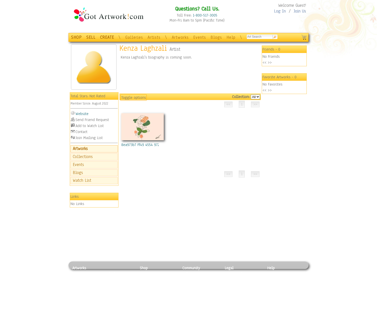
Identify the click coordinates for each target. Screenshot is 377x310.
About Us (274, 284)
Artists (154, 37)
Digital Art (80, 290)
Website (82, 113)
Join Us (300, 11)
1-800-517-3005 (205, 15)
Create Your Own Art (156, 307)
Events (199, 37)
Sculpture (80, 301)
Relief (109, 273)
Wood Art (112, 284)
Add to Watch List (90, 125)
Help (231, 37)
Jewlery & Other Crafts (120, 307)
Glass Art (112, 301)
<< (264, 62)
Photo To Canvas (153, 273)
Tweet (272, 307)
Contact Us (275, 273)
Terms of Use (235, 279)
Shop (144, 268)
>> (270, 62)
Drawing (79, 284)
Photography (82, 279)
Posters (146, 284)
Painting (79, 273)
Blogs (216, 37)
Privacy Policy (236, 273)
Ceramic (111, 290)
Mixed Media (82, 296)
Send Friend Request (92, 119)
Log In (280, 11)
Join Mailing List (89, 137)
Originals (147, 301)
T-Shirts (146, 296)
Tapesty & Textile (118, 296)
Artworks (180, 37)
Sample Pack (277, 279)
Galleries (134, 37)
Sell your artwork (196, 296)
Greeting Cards (152, 290)
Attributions (233, 285)
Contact (82, 131)
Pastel (110, 279)
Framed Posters (152, 279)
